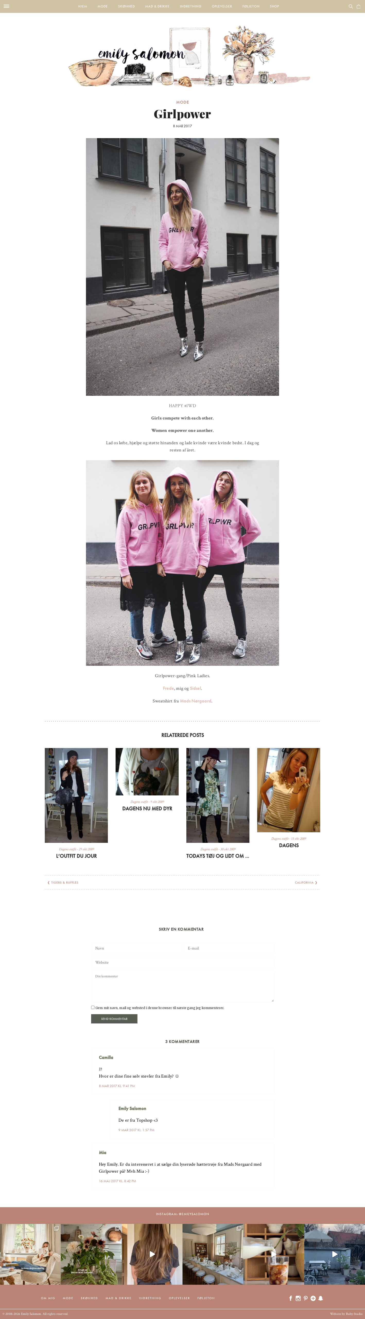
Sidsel (195, 688)
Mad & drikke (157, 6)
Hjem (82, 6)
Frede (168, 688)
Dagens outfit (67, 849)
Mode (103, 6)
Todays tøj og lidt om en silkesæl (217, 856)
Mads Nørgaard (195, 701)
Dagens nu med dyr (147, 808)
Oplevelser (222, 6)
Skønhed (126, 6)
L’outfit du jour (76, 856)
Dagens (289, 845)
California (304, 882)
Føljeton (251, 6)
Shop (274, 6)
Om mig (48, 1298)
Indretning (191, 6)
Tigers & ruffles (65, 882)
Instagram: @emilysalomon (182, 1214)
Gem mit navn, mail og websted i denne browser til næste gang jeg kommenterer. (159, 1008)
